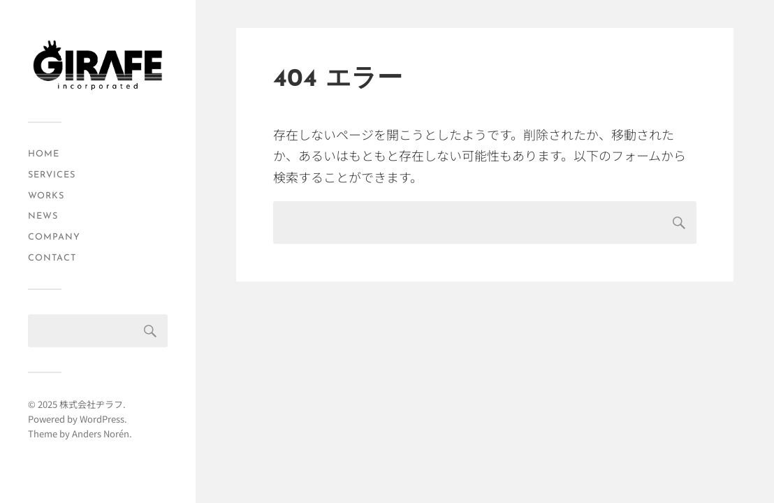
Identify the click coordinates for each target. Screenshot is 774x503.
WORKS (46, 196)
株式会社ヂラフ (91, 404)
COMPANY (54, 237)
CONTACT (52, 258)
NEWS (43, 216)
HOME (43, 154)
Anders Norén (100, 433)
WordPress (102, 418)
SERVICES (51, 175)
